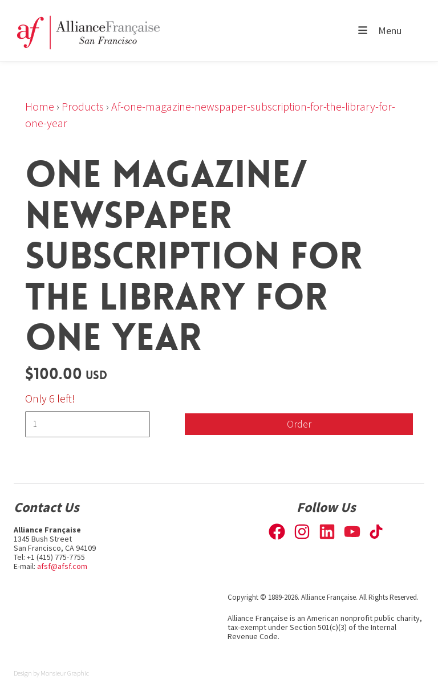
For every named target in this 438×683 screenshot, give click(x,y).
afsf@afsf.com (62, 566)
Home (39, 106)
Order (299, 423)
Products (83, 106)
